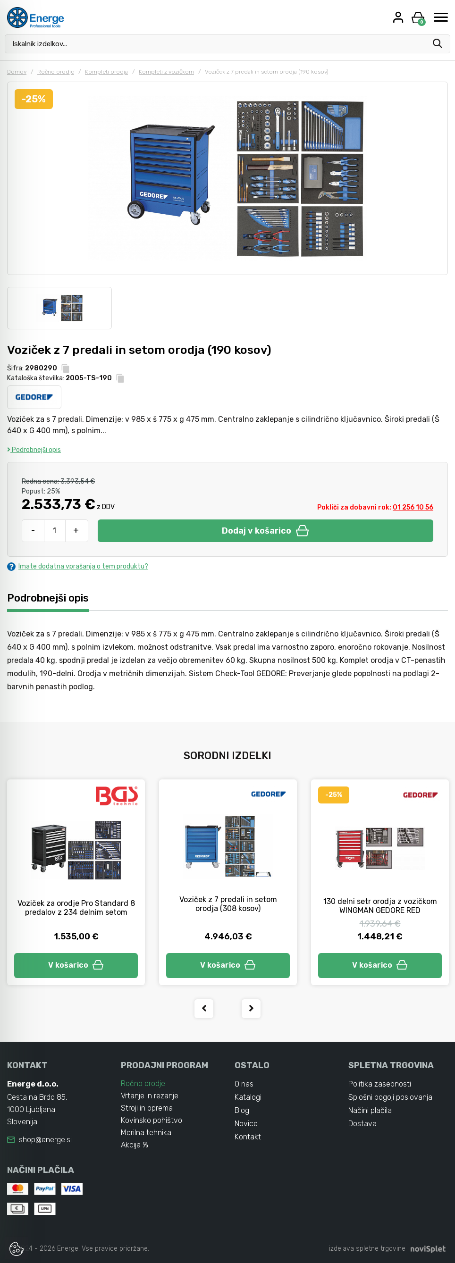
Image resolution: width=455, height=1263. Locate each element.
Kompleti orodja (106, 71)
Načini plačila (370, 1110)
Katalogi (248, 1097)
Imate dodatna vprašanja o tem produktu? (77, 566)
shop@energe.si (45, 1139)
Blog (242, 1110)
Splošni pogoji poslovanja (390, 1097)
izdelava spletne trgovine (367, 1249)
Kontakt (248, 1136)
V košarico (76, 965)
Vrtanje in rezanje (149, 1095)
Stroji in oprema (147, 1108)
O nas (244, 1083)
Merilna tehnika (146, 1132)
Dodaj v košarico (265, 530)
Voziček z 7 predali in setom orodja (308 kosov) (228, 904)
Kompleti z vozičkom (166, 71)
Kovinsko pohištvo (151, 1120)
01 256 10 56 (413, 507)
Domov (16, 71)
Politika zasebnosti (379, 1083)
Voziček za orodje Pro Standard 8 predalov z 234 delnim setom (76, 908)
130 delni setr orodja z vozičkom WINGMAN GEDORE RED (380, 906)
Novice (246, 1123)
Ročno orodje (55, 71)
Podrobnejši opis (34, 450)
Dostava (362, 1123)
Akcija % (134, 1144)
